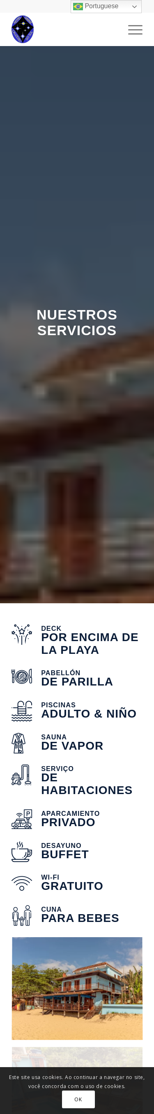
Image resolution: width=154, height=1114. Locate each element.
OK (78, 1099)
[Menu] (131, 29)
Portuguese (95, 7)
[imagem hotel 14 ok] (80, 992)
